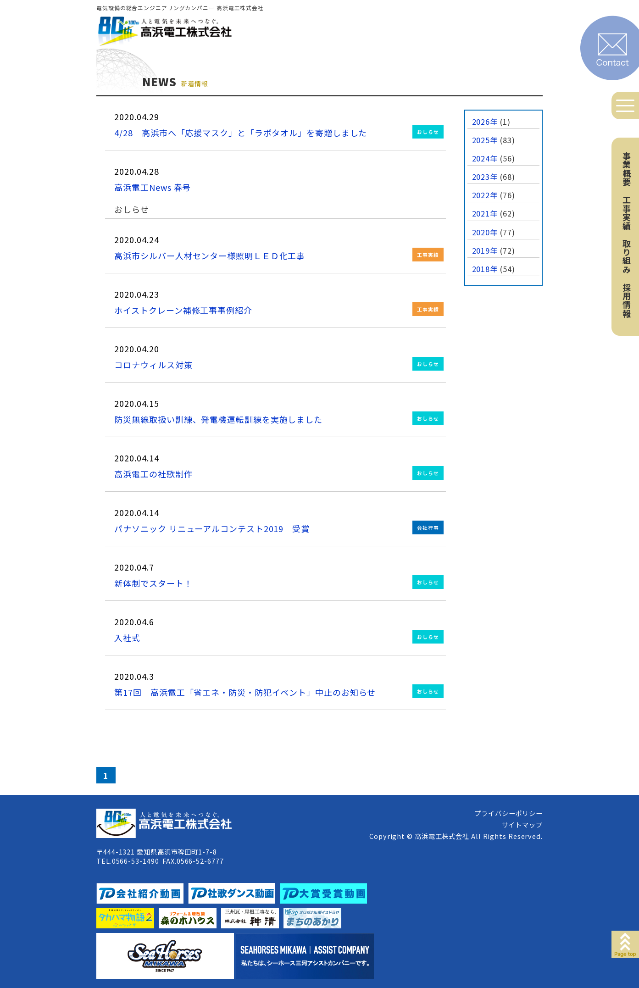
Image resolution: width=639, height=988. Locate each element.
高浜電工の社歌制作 (153, 474)
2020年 (485, 232)
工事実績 (627, 212)
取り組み (627, 256)
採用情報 (627, 300)
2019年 (485, 250)
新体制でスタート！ (153, 583)
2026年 (485, 121)
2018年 (485, 268)
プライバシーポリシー (508, 813)
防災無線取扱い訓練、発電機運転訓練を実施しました (218, 419)
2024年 (485, 158)
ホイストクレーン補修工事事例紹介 (183, 310)
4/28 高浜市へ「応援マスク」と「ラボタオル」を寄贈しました (240, 133)
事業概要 (627, 168)
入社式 (127, 638)
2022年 (485, 194)
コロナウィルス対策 (153, 365)
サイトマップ (522, 824)
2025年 (485, 139)
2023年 (485, 176)
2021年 (485, 213)
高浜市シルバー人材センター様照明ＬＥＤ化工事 (209, 255)
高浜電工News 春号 (152, 187)
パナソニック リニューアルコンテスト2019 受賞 (212, 528)
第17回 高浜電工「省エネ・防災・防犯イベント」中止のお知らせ (245, 692)
